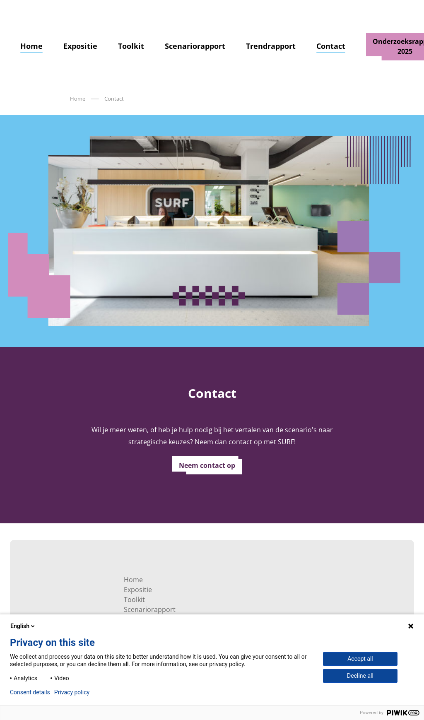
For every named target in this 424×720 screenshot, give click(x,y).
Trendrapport (271, 46)
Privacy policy (71, 692)
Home (31, 46)
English (23, 626)
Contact (330, 46)
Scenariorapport (195, 46)
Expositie (80, 46)
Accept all (360, 658)
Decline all (360, 675)
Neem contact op (207, 465)
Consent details (30, 692)
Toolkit (131, 46)
